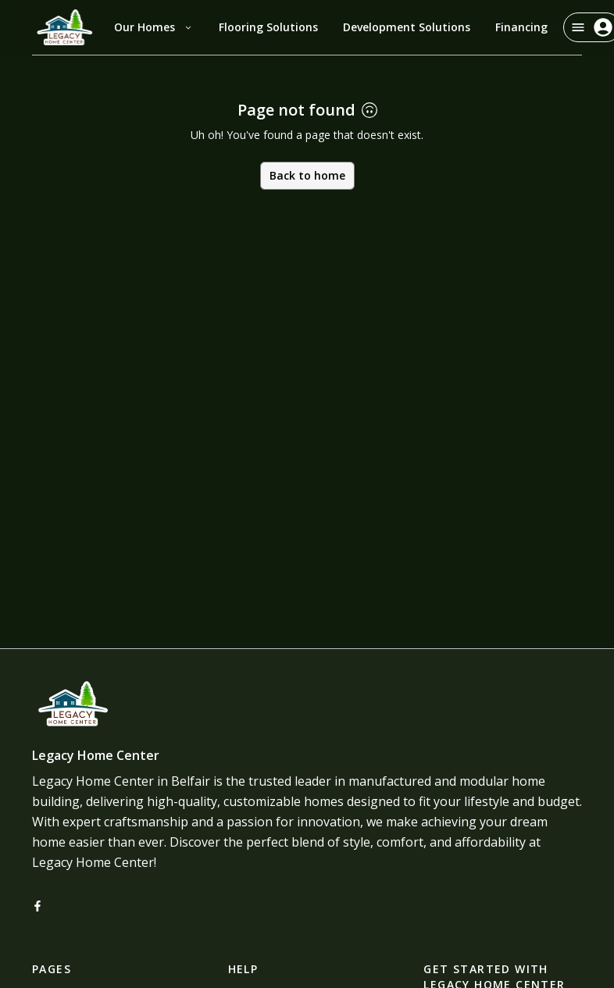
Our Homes (154, 27)
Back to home (307, 175)
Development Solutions (406, 27)
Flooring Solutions (268, 27)
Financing (521, 27)
